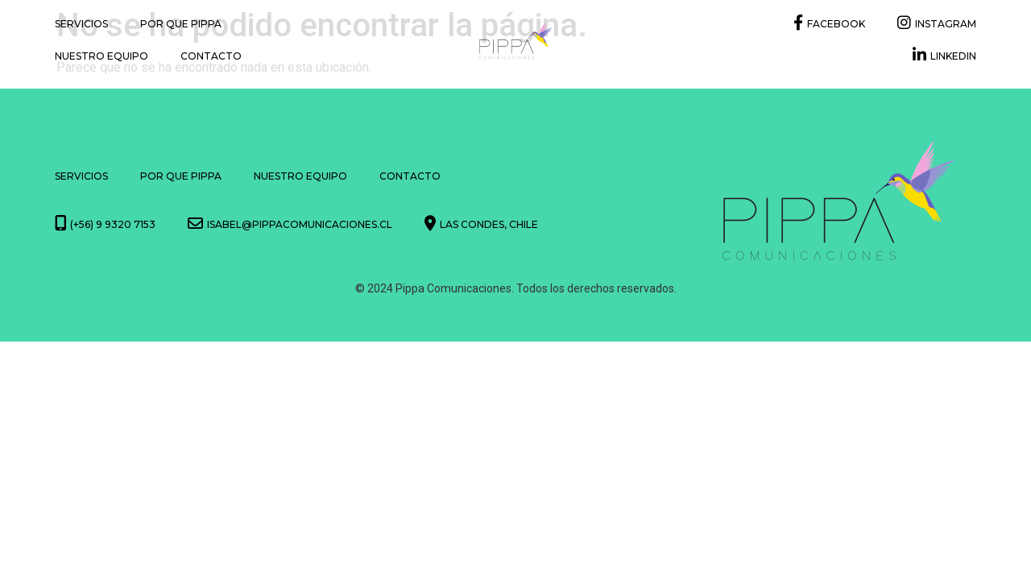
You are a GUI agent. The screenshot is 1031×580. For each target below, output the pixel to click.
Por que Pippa (181, 24)
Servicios (81, 24)
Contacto (211, 56)
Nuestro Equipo (101, 56)
